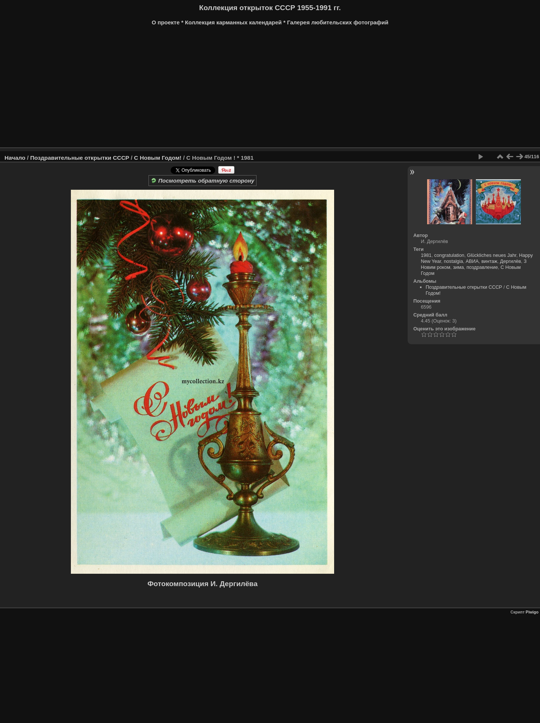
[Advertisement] (270, 89)
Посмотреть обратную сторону (202, 180)
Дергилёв (510, 261)
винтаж (489, 261)
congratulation (449, 255)
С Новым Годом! (158, 157)
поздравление (482, 267)
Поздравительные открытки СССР (79, 157)
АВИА (472, 261)
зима (458, 267)
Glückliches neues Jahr (491, 255)
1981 (426, 255)
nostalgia (453, 261)
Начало (15, 157)
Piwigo (532, 612)
